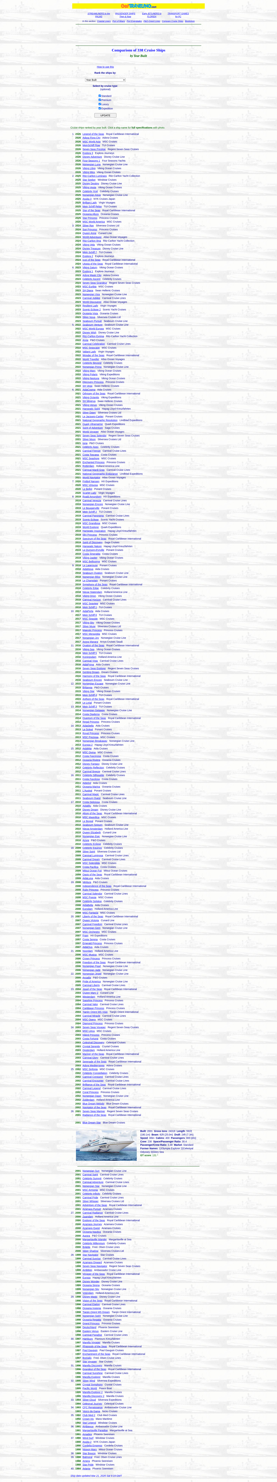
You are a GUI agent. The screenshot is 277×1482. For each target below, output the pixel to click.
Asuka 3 (87, 198)
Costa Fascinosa (91, 756)
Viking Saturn (89, 267)
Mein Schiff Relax (92, 206)
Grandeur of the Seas (94, 1369)
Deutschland (89, 1327)
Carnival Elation (91, 1304)
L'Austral (87, 790)
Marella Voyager (91, 1342)
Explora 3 (87, 153)
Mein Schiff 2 (89, 511)
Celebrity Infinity (91, 1193)
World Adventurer (92, 237)
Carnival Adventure (92, 1182)
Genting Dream (90, 672)
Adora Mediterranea (93, 1065)
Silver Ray (88, 225)
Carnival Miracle (91, 1015)
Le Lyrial (87, 702)
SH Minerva (88, 401)
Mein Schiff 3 (89, 706)
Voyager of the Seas (93, 1274)
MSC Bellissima (91, 561)
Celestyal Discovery (93, 1042)
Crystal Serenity (91, 1046)
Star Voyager (89, 1361)
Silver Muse (88, 626)
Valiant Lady (89, 351)
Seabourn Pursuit (92, 321)
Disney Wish (89, 332)
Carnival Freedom (92, 924)
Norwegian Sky (90, 1289)
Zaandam (87, 1216)
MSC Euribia (89, 286)
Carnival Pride (90, 1197)
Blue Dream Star (91, 1122)
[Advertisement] (139, 35)
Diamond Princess (92, 1023)
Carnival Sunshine (92, 1373)
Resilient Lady (90, 305)
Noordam (87, 951)
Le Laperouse (90, 565)
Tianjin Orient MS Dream (96, 1312)
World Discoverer (91, 302)
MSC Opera (89, 1019)
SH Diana (87, 290)
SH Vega (87, 386)
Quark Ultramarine (92, 424)
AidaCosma (88, 389)
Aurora (86, 1235)
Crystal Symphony (92, 1384)
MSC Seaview (90, 603)
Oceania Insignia (91, 1308)
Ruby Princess (90, 889)
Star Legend (89, 1422)
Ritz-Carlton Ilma (91, 240)
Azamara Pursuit (91, 1209)
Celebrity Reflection (93, 767)
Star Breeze (89, 1453)
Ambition (87, 1270)
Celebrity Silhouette (93, 775)
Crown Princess (91, 958)
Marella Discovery (92, 1365)
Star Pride (87, 1464)
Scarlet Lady (89, 492)
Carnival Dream (91, 859)
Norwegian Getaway (93, 710)
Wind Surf (87, 1438)
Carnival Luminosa (92, 855)
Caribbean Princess (93, 1008)
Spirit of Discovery (92, 542)
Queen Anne (89, 233)
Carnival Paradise (92, 1334)
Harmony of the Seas (94, 676)
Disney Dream (90, 809)
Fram (85, 935)
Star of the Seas (91, 210)
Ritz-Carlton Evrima (93, 336)
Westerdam (88, 996)
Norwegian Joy (90, 637)
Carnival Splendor (92, 893)
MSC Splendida (91, 863)
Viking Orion (89, 596)
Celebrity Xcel (90, 191)
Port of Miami (119, 21)
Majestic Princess (92, 630)
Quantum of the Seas (94, 718)
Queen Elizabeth (91, 832)
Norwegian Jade (91, 970)
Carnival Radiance (92, 1212)
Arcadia (86, 977)
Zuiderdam (88, 1099)
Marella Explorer (91, 1377)
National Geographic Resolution (99, 420)
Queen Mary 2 (90, 992)
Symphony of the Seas (94, 584)
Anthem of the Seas (93, 699)
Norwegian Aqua (91, 195)
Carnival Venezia (91, 500)
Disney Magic (89, 1296)
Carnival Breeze (91, 771)
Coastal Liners (104, 21)
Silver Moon (89, 439)
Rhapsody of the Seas (94, 1346)
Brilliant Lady (89, 202)
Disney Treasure (91, 248)
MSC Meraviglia (91, 634)
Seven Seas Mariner (93, 1111)
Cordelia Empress (92, 1445)
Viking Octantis (90, 397)
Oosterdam (88, 1050)
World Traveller (90, 359)
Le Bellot (87, 489)
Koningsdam (89, 657)
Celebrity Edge (90, 588)
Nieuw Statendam (92, 592)
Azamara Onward (92, 1262)
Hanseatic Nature (92, 546)
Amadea (87, 1434)
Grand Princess (90, 1323)
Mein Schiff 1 (89, 607)
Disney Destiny (90, 183)
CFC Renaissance (92, 1407)
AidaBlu (86, 805)
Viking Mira (88, 172)
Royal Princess (90, 733)
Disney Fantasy (90, 763)
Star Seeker (89, 179)
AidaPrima (88, 664)
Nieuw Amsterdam (92, 828)
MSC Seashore (90, 458)
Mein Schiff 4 (89, 695)
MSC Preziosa (90, 737)
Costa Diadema (91, 714)
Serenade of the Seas (94, 1061)
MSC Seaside (90, 618)
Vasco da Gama (91, 1411)
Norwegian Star (91, 1186)
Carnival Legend (91, 1088)
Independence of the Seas (96, 886)
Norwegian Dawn (91, 1095)
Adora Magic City (91, 275)
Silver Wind (88, 1380)
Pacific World (89, 1388)
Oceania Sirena (91, 1285)
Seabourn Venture (92, 324)
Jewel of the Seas (92, 989)
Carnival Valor (90, 1004)
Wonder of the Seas (93, 355)
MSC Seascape (91, 347)
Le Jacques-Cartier (92, 416)
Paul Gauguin (90, 1350)
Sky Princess (89, 534)
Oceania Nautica (91, 1231)
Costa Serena (90, 939)
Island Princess (90, 1034)
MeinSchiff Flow (91, 145)
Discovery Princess (93, 382)
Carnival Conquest (92, 1076)
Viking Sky (88, 622)
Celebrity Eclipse (91, 844)
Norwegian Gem (91, 928)
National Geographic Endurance (100, 473)
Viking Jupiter (89, 557)
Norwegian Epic (91, 836)
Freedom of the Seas (94, 962)
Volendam (87, 1293)
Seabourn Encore (92, 680)
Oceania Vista (90, 313)
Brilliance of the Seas (94, 1084)
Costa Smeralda (91, 553)
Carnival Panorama (93, 515)
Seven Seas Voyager (94, 1027)
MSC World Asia (91, 141)
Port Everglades (134, 21)
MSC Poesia (89, 897)
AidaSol (86, 783)
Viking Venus (89, 405)
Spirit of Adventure (92, 427)
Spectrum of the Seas (94, 538)
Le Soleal (87, 729)
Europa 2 (87, 744)
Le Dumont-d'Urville (93, 550)
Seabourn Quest (91, 798)
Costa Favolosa (91, 779)
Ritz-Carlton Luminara (94, 175)
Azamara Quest (91, 1228)
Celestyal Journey (92, 1403)
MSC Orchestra (90, 931)
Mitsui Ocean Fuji (92, 870)
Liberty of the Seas (92, 916)
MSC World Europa (93, 328)
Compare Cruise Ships (172, 21)
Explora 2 (87, 256)
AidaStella (88, 725)
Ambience (87, 1426)
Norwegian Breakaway (94, 740)
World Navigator (91, 477)
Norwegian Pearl (91, 966)
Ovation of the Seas (93, 645)
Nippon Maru (89, 1449)
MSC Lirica (88, 1031)
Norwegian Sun (90, 1170)
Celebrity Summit (91, 1178)
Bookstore (190, 21)
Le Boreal (87, 821)
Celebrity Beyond (91, 363)
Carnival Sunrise (91, 1258)
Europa (86, 1277)
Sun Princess (89, 229)
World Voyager (90, 431)
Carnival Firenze (91, 450)
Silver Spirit (88, 851)
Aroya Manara (90, 641)
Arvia (85, 340)
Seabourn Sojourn (92, 824)
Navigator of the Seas (94, 1107)
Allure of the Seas (92, 813)
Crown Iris (88, 1418)
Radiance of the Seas (94, 1115)
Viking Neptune (90, 378)
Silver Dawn (89, 412)
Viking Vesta (89, 187)
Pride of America (91, 981)
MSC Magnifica (90, 817)
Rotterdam (88, 466)
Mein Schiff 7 (89, 252)
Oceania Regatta (91, 1319)
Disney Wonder (90, 1281)
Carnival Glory (90, 1057)
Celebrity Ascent (91, 279)
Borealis (87, 1357)
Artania (86, 1468)
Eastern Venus (90, 1331)
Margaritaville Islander (94, 1239)
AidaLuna (87, 878)
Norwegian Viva (91, 294)
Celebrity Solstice (92, 901)
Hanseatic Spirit (91, 408)
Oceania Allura (90, 214)
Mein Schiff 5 (89, 653)
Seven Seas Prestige (94, 149)
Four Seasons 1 (91, 160)
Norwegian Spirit (91, 1315)
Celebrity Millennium (93, 1243)
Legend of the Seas (93, 134)
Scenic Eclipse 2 (91, 309)
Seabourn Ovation (92, 573)
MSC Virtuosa (90, 485)
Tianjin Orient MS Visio (95, 1012)
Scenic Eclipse (90, 519)
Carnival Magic (90, 794)
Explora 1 (87, 271)
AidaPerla (87, 611)
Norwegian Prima (91, 366)
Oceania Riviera (91, 760)
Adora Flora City (91, 137)
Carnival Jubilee (91, 298)
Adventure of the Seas (94, 1205)
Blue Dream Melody (93, 1103)
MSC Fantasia (90, 912)
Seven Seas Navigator (94, 1266)
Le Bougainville (90, 508)
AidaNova (87, 569)
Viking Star (88, 691)
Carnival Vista (90, 660)
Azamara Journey (92, 1224)
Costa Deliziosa (91, 802)
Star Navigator (90, 1254)
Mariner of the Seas (93, 1054)
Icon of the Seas (91, 259)
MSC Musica (89, 954)
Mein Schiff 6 (89, 615)
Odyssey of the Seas (93, 393)
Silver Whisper (90, 1201)
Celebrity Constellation (94, 1073)
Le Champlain (90, 580)
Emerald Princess (92, 943)
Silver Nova (88, 317)
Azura (85, 840)
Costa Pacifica (90, 867)
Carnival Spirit (90, 1174)
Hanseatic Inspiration (94, 530)
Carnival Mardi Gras (93, 469)
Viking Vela (88, 244)
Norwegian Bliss (91, 576)
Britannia (87, 687)
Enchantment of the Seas (96, 1354)
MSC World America (93, 221)
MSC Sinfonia (90, 1069)
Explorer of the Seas (93, 1220)
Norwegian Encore (92, 504)
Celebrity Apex (90, 447)
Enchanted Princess (93, 462)
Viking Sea (88, 649)
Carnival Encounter (93, 1080)
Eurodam (87, 908)
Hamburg (87, 1338)
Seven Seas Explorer (94, 668)
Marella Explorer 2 (92, 1392)
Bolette (86, 1247)
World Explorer (90, 527)
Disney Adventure (92, 156)
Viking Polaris (90, 374)
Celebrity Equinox (92, 847)
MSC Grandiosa (91, 523)
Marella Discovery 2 (93, 1396)
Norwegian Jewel (91, 973)
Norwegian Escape (92, 683)
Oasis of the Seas (92, 874)
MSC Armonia (90, 1190)
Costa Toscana (90, 454)
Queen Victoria (90, 920)
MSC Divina (89, 752)
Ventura (86, 882)
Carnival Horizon (91, 599)
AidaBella (87, 905)
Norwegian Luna (91, 164)
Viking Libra (88, 168)
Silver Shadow (90, 1251)
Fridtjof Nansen (90, 481)
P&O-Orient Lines (152, 21)
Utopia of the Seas (92, 263)
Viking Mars (88, 370)
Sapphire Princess (92, 1000)
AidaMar (87, 748)
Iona (84, 443)
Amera (86, 1461)
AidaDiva (87, 947)
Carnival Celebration (93, 343)
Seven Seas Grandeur (94, 282)
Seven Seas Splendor (94, 435)
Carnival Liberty (91, 985)
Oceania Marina (91, 786)
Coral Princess (90, 1092)
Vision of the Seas (92, 1300)
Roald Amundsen (91, 496)
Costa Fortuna (90, 1038)
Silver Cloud (89, 1399)
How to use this (105, 66)
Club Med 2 (88, 1415)
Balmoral (87, 1457)
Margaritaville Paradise (95, 1430)
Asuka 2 (87, 1441)
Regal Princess (90, 721)
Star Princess (89, 218)
